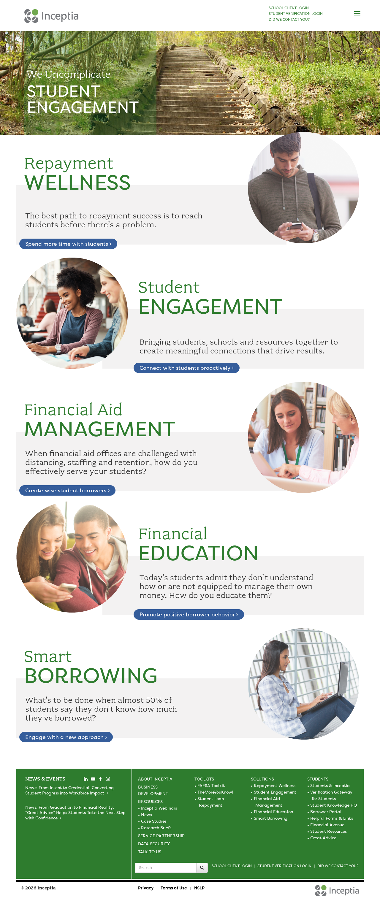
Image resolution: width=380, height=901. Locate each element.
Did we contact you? (337, 865)
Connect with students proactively (187, 368)
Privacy (145, 888)
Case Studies (154, 821)
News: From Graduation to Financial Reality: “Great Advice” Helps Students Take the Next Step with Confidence (75, 812)
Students (317, 779)
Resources (150, 801)
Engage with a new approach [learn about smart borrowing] (66, 737)
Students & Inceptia (330, 785)
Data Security (154, 843)
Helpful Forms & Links (331, 818)
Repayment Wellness (274, 785)
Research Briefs (156, 827)
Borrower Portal (325, 811)
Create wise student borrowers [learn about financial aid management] (67, 490)
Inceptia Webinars (159, 808)
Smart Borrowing (270, 818)
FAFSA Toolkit (211, 785)
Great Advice (323, 837)
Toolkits (204, 779)
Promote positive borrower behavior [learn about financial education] (189, 614)
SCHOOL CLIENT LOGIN (289, 8)
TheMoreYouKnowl (215, 792)
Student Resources (328, 831)
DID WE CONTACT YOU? (289, 20)
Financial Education (273, 811)
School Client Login (232, 865)
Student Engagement (275, 792)
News (146, 814)
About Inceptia (155, 779)
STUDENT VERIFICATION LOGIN (296, 14)
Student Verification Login (284, 865)
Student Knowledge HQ (333, 805)
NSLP (199, 888)
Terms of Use (174, 888)
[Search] (202, 868)
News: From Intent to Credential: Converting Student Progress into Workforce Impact (69, 790)
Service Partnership (161, 835)
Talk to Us (149, 851)
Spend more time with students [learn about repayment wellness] (68, 244)
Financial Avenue (327, 824)
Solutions (262, 779)
